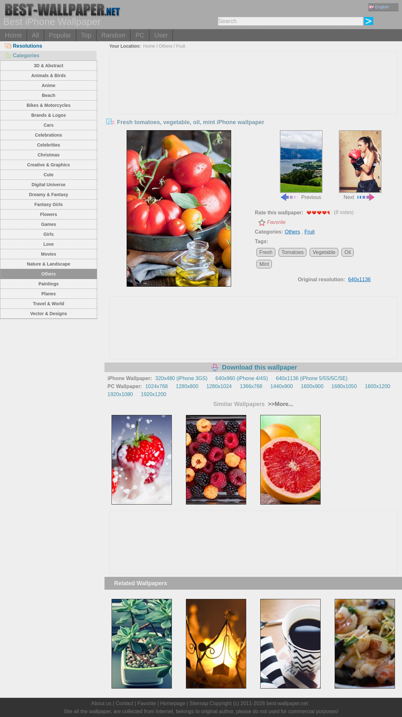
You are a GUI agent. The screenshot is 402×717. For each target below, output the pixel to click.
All (35, 35)
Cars (49, 125)
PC (139, 35)
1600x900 (312, 386)
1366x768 (251, 386)
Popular (60, 35)
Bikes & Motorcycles (49, 105)
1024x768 (156, 386)
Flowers (48, 214)
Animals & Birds (48, 75)
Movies (48, 254)
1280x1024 (219, 386)
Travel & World (48, 303)
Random (113, 35)
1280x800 (187, 386)
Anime (48, 85)
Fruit (180, 46)
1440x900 (281, 386)
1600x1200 (377, 386)
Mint (264, 264)
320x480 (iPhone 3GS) (181, 378)
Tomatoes (292, 252)
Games (48, 224)
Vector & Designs (48, 313)
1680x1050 (344, 386)
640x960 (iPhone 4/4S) (241, 378)
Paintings (48, 283)
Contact (124, 703)
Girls (49, 234)
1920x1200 (153, 394)
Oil (347, 252)
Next (360, 165)
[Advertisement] (253, 99)
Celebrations (48, 135)
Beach (48, 95)
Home (13, 35)
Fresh (265, 252)
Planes (48, 293)
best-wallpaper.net (287, 703)
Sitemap (198, 703)
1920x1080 (120, 394)
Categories (22, 55)
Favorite (276, 222)
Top (86, 35)
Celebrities (48, 144)
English (379, 6)
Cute (49, 174)
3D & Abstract (48, 65)
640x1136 (359, 279)
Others (48, 273)
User (161, 35)
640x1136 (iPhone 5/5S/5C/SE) (312, 378)
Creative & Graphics (48, 164)
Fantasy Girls (48, 204)
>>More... (279, 404)
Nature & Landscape (48, 264)
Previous (301, 165)
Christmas (48, 154)
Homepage (172, 703)
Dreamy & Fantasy (48, 194)
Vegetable (324, 252)
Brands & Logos (48, 115)
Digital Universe (49, 184)
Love (48, 244)
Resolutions (23, 46)
